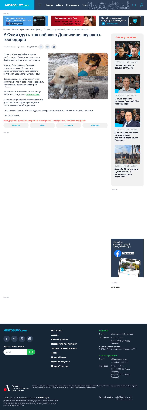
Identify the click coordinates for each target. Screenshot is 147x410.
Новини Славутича (60, 361)
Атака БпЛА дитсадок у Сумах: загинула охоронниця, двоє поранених (126, 173)
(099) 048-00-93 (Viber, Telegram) (120, 370)
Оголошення (72, 5)
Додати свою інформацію (64, 348)
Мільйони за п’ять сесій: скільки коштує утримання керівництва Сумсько (127, 136)
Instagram (95, 125)
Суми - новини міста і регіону (31, 30)
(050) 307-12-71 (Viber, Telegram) (120, 342)
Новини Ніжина (58, 357)
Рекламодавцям (59, 339)
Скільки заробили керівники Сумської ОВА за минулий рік (127, 101)
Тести (85, 5)
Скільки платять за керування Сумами (124, 66)
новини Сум (43, 397)
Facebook (68, 125)
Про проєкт (57, 330)
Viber (42, 125)
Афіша (59, 5)
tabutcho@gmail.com (119, 362)
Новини (49, 5)
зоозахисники (33, 94)
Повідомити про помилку (64, 344)
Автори (55, 335)
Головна (6, 30)
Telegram (16, 125)
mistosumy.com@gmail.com (122, 334)
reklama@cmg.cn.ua (119, 359)
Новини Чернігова (60, 366)
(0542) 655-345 (117, 338)
